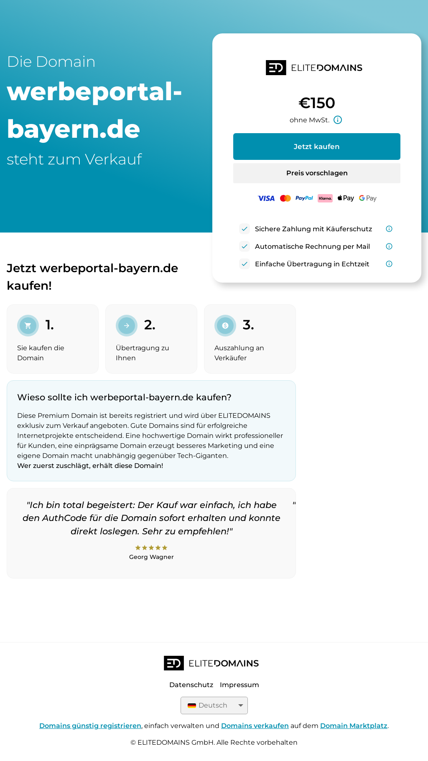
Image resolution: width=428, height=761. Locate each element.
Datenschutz (191, 685)
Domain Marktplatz (353, 726)
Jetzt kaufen (317, 146)
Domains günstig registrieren (90, 726)
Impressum (239, 685)
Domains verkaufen (255, 726)
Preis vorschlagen (317, 173)
